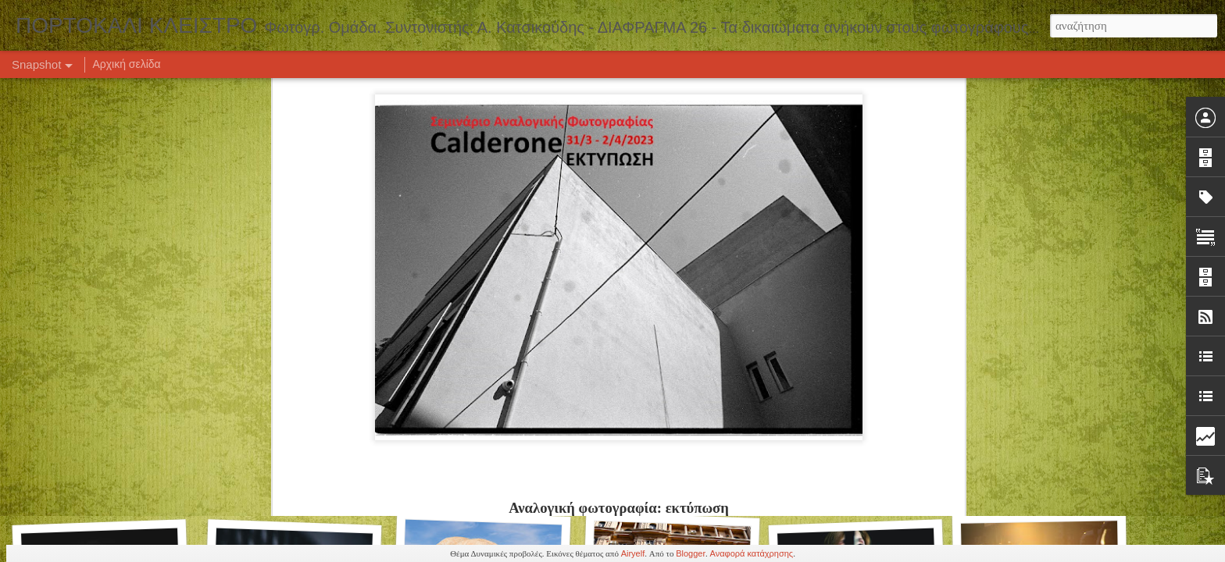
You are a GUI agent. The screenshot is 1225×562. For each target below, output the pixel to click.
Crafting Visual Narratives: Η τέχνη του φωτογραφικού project (932, 280)
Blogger (690, 553)
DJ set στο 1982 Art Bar (666, 277)
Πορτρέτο (667, 489)
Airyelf (633, 553)
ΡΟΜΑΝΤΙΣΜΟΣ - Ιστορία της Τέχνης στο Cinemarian (540, 267)
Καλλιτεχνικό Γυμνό (482, 481)
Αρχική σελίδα (126, 64)
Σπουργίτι (288, 482)
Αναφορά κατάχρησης (752, 553)
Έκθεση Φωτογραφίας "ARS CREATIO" (129, 489)
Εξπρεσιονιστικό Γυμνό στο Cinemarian (313, 278)
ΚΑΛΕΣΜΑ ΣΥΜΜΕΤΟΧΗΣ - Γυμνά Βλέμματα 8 (149, 275)
